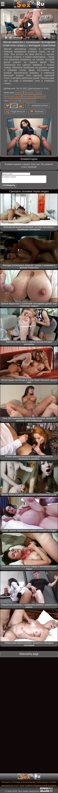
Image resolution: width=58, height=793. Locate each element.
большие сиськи (13, 96)
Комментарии (40, 105)
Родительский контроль (45, 785)
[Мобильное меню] (2, 4)
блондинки (28, 96)
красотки (40, 96)
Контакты (5, 782)
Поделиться (18, 111)
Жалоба (39, 111)
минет (19, 92)
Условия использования (23, 782)
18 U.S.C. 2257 (17, 785)
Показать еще (29, 654)
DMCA (29, 785)
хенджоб (15, 101)
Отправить (9, 185)
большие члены (32, 92)
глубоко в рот (28, 101)
